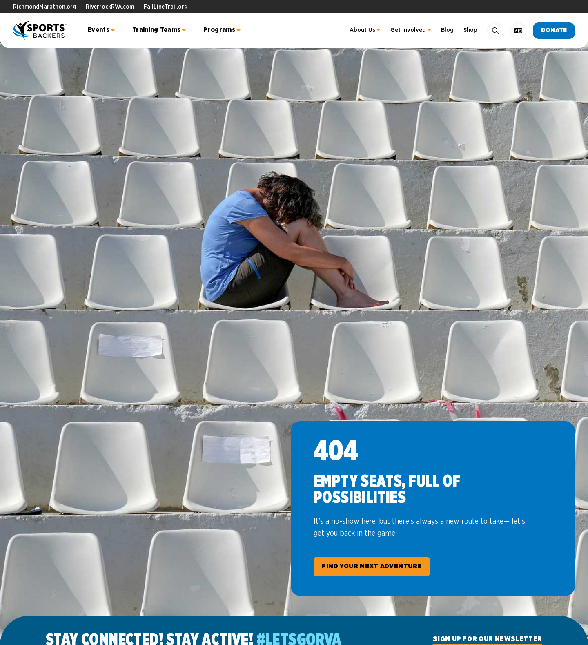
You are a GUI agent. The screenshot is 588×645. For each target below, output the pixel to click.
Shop (470, 30)
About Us (362, 30)
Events (98, 30)
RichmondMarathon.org (44, 7)
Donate (554, 30)
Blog (447, 30)
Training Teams (156, 30)
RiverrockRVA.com (110, 7)
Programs (219, 30)
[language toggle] (518, 30)
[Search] (495, 30)
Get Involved (408, 30)
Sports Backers (40, 30)
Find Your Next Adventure (372, 566)
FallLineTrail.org (165, 7)
